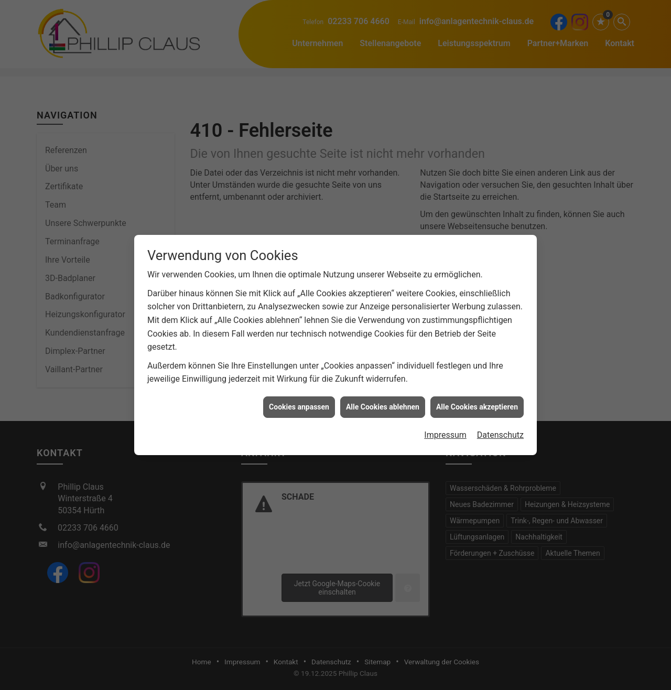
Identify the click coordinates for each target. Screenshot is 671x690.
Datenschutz (500, 431)
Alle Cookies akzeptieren (477, 402)
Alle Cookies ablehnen (382, 402)
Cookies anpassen (299, 402)
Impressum (445, 431)
